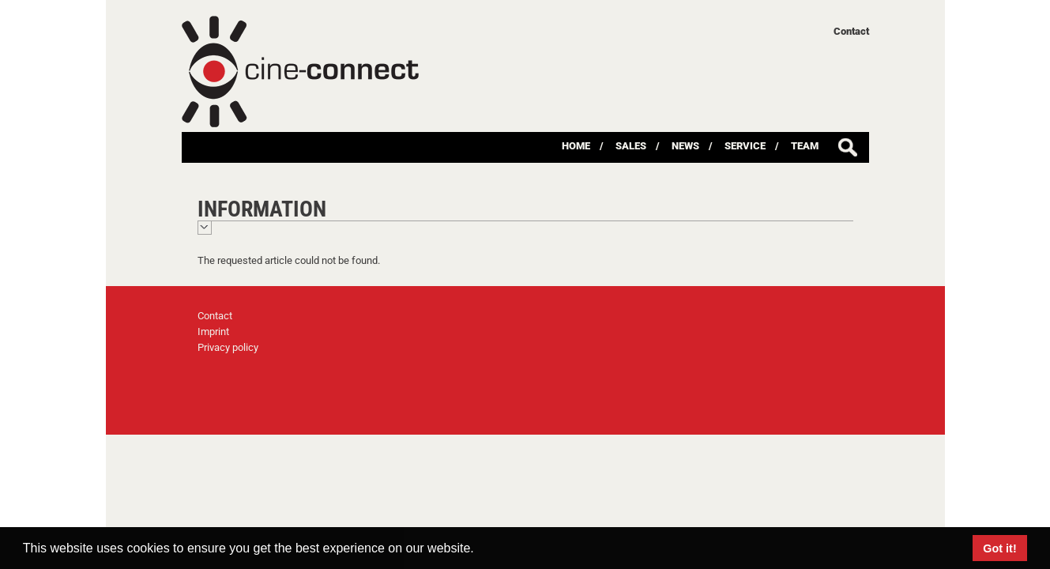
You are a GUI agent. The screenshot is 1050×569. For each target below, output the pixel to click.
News (685, 146)
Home (576, 146)
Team (805, 146)
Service (745, 146)
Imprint (213, 331)
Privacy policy (228, 347)
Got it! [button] (999, 548)
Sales (630, 146)
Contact (851, 31)
